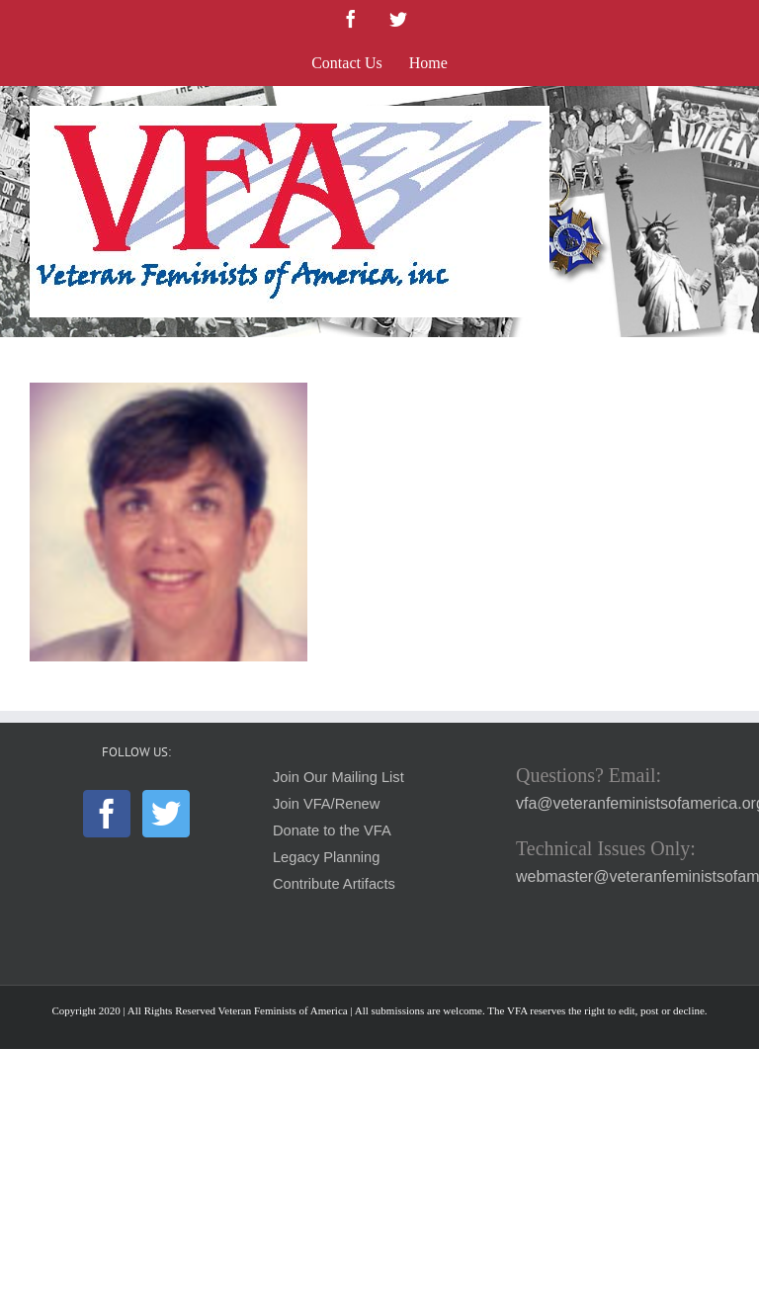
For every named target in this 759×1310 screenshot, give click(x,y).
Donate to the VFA (332, 830)
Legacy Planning (326, 857)
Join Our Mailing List (338, 777)
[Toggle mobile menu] (719, 116)
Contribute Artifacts (334, 884)
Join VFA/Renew (326, 804)
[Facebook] (106, 813)
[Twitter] (166, 813)
